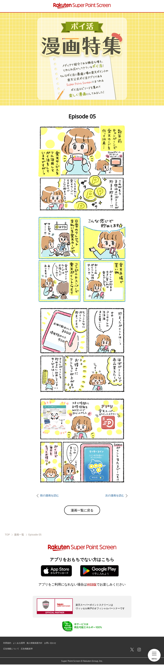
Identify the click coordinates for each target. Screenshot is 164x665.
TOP (7, 535)
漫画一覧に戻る (82, 511)
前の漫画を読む (50, 496)
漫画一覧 (19, 535)
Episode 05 (34, 535)
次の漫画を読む (114, 496)
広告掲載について (11, 649)
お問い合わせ (53, 643)
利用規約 (7, 643)
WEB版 (92, 585)
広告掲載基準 (28, 649)
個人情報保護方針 (37, 643)
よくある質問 (20, 643)
